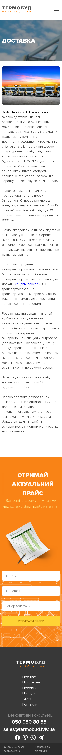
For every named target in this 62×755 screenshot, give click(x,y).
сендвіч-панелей (27, 284)
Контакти (29, 704)
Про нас (29, 677)
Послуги (29, 693)
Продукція (31, 682)
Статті (27, 699)
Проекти (29, 688)
